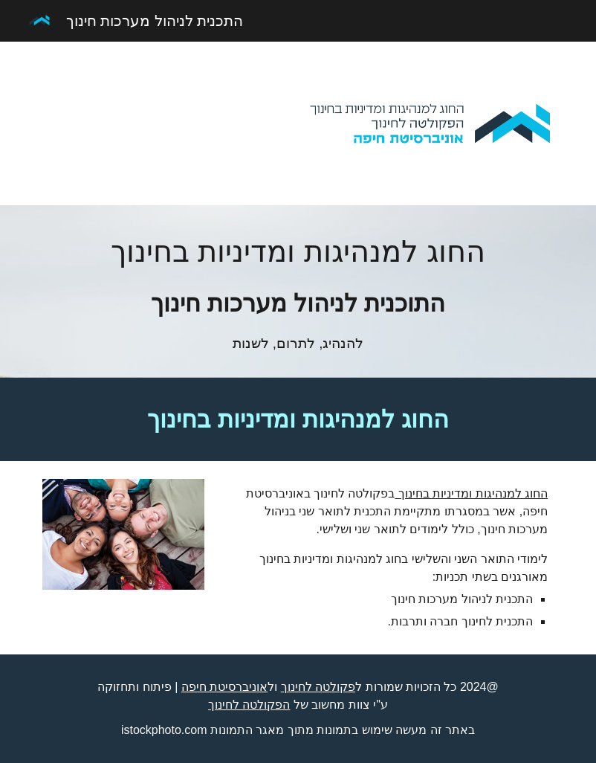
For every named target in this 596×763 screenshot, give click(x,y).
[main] (298, 291)
